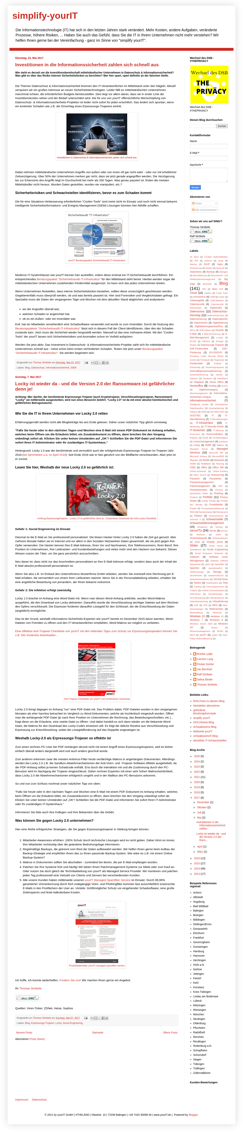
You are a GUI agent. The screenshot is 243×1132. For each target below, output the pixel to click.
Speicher (194, 568)
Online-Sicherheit (198, 471)
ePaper (193, 345)
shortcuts (200, 534)
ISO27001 (195, 415)
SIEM (74, 367)
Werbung (217, 612)
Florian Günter (205, 664)
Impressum (21, 1099)
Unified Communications (213, 590)
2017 (197, 797)
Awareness (196, 271)
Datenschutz (37, 367)
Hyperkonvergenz (208, 389)
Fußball (217, 363)
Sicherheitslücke (220, 538)
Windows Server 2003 (201, 624)
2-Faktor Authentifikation (216, 257)
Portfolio (207, 497)
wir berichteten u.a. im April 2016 (45, 454)
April (200, 846)
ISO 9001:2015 (217, 412)
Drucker (219, 330)
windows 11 (217, 616)
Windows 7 (196, 620)
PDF (220, 486)
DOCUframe (205, 330)
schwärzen (202, 527)
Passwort (195, 478)
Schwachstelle (214, 519)
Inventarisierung (216, 408)
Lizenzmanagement (203, 441)
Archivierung (196, 268)
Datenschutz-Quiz (215, 315)
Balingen (223, 272)
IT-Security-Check (214, 426)
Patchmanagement (200, 486)
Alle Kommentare (203, 209)
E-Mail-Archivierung (211, 334)
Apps (220, 264)
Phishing (218, 493)
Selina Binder (205, 679)
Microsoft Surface (198, 456)
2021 (197, 777)
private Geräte (209, 501)
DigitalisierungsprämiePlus (209, 326)
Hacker (219, 375)
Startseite (97, 1032)
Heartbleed (222, 378)
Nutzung (220, 464)
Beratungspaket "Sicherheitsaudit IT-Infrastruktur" (68, 279)
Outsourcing (217, 475)
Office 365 (218, 467)
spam (207, 564)
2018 (197, 792)
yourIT (203, 635)
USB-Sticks (195, 594)
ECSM (193, 341)
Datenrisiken (196, 308)
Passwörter (215, 478)
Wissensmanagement (200, 631)
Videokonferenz (217, 598)
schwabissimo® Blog (205, 735)
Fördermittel (196, 363)
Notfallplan (206, 464)
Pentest (219, 490)
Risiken (198, 515)
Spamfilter (219, 564)
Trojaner (194, 590)
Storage (217, 572)
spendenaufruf (215, 568)
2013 (197, 873)
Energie (219, 341)
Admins (193, 264)
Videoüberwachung (199, 601)
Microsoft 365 (216, 453)
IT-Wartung (218, 430)
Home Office (216, 382)
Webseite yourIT (203, 731)
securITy (196, 530)
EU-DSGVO (215, 352)
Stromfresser (196, 575)
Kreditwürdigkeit (220, 438)
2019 (197, 787)
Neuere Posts (24, 1032)
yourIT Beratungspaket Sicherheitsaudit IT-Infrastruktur (97, 260)
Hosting (212, 386)
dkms (192, 330)
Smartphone (195, 549)
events (193, 360)
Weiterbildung (196, 612)
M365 (208, 445)
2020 (197, 782)
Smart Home (216, 546)
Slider (194, 545)
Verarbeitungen (215, 594)
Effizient (206, 341)
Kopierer (194, 438)
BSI (204, 289)
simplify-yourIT (45, 16)
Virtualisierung (220, 601)
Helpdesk (199, 382)
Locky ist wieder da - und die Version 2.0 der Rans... (211, 837)
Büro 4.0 (217, 289)
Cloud (193, 292)
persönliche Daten (199, 493)
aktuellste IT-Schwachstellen (210, 740)
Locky (58, 1023)
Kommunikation (214, 434)
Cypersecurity (217, 304)
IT (213, 415)
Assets (209, 268)
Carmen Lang (205, 659)
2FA (196, 261)
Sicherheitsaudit (198, 538)
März (200, 851)
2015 (197, 863)
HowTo (224, 386)
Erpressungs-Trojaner (42, 1023)
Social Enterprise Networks (209, 553)
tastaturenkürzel (215, 575)
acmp (220, 261)
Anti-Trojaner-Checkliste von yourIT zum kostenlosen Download (97, 699)
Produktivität (215, 504)
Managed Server (199, 449)
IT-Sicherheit (197, 430)
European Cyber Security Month (206, 356)
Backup (211, 271)
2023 (197, 766)
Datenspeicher (220, 319)
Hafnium (194, 378)
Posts (197, 203)
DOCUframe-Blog (203, 722)
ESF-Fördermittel (199, 348)
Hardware (207, 378)
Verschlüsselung (197, 598)
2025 (197, 756)
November (203, 802)
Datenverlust (200, 322)
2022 (197, 771)
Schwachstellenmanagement (207, 523)
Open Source (199, 475)
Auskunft (220, 268)
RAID (192, 512)
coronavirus (199, 297)
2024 (197, 761)
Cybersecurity (197, 304)
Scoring (219, 527)
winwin (214, 627)
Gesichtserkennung (199, 375)
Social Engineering (73, 1023)
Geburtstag (195, 367)
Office (204, 467)
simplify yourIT (201, 717)
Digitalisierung (220, 322)
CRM (212, 297)
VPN (205, 605)
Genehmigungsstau (215, 367)
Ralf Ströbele (204, 674)
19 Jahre (194, 257)
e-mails (219, 337)
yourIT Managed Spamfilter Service (108, 880)
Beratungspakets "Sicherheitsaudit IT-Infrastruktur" (48, 328)
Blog (27, 367)
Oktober (202, 807)
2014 (197, 868)
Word (192, 635)
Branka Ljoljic (205, 653)
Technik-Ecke (221, 579)
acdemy (208, 261)
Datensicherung (198, 319)
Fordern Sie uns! (70, 980)
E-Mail (193, 334)
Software (194, 557)
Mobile (206, 460)
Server (212, 530)
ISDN (203, 412)
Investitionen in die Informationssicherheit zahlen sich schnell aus (87, 64)
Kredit (205, 438)
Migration (194, 460)
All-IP (207, 264)
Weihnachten (216, 609)
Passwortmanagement (202, 482)
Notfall (193, 464)
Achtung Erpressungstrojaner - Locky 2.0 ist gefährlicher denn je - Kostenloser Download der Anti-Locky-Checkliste (96, 518)
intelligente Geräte (199, 404)
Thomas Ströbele (42, 362)
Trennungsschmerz (215, 587)
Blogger (193, 1114)
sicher (218, 534)
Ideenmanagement (198, 393)
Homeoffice (196, 385)
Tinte (225, 583)
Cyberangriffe (197, 300)
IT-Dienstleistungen (219, 419)
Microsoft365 (218, 456)
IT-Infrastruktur (204, 422)
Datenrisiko (216, 307)
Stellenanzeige (197, 572)
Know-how (195, 434)
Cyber (222, 297)
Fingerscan (219, 360)
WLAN (220, 631)
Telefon (197, 583)
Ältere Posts (170, 1032)
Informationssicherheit (57, 367)
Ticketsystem (212, 583)
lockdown (223, 441)
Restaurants (222, 512)
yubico (215, 635)
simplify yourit (215, 542)
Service (224, 531)
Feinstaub (205, 360)
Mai (199, 817)
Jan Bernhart (204, 669)
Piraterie (194, 497)
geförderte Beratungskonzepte (204, 712)
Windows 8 (216, 620)
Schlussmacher (216, 516)
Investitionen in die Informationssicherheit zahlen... (210, 825)
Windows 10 (197, 616)
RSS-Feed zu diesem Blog (209, 701)
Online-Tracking (220, 471)
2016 (197, 858)
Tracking (198, 587)
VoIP (196, 605)
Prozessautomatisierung (212, 508)
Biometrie (207, 284)
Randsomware (205, 512)
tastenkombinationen (199, 579)
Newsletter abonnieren (206, 705)
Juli (199, 812)
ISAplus (193, 412)
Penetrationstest (198, 490)
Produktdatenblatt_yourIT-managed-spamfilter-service (97, 965)
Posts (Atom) (37, 1039)
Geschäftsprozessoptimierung (206, 371)
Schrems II (195, 519)
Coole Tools (222, 293)
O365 (193, 467)
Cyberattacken (217, 300)
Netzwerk (219, 460)
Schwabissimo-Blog (204, 726)
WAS (215, 605)
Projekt (193, 508)
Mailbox (220, 445)
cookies (207, 293)
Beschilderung (200, 275)
